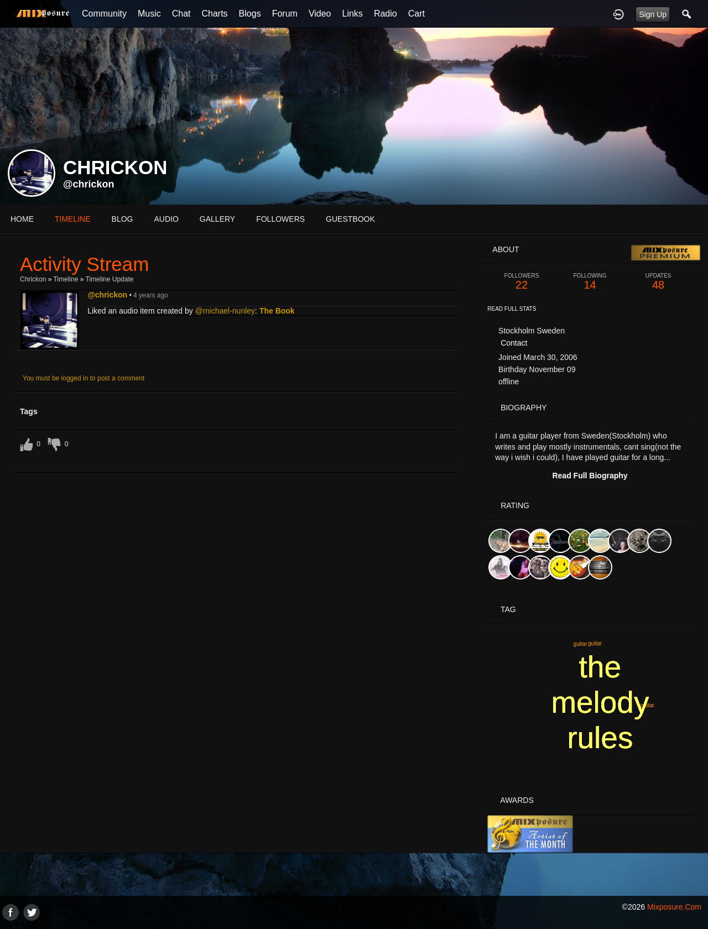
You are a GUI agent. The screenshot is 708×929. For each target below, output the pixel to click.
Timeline (73, 219)
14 (590, 282)
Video (320, 13)
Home (22, 219)
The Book (277, 310)
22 (521, 282)
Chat (181, 13)
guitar (580, 644)
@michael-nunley (225, 310)
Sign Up (653, 14)
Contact (514, 342)
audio (166, 219)
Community (104, 13)
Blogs (250, 13)
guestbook (350, 219)
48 (658, 282)
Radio (385, 13)
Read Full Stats (511, 309)
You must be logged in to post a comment (83, 378)
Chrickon (33, 279)
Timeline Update (110, 279)
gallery (217, 219)
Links (352, 13)
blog (122, 219)
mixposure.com (674, 906)
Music (149, 13)
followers (280, 219)
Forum (285, 13)
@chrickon (88, 184)
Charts (214, 13)
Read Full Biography (589, 475)
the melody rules (600, 702)
